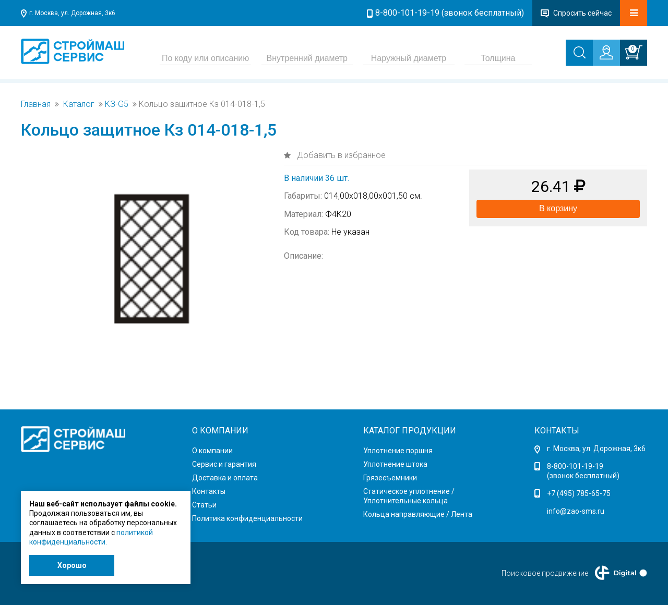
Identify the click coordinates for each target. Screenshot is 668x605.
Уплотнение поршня (398, 450)
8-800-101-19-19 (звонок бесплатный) (449, 13)
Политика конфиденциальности (247, 518)
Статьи (204, 505)
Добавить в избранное (340, 155)
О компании (212, 450)
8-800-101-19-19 (575, 466)
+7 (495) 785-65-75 (579, 493)
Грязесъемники (390, 478)
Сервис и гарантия (224, 464)
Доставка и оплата (225, 478)
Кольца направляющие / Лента (417, 514)
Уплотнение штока (395, 464)
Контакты (208, 491)
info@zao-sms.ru (575, 511)
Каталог (78, 104)
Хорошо (72, 565)
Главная (36, 104)
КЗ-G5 (116, 104)
